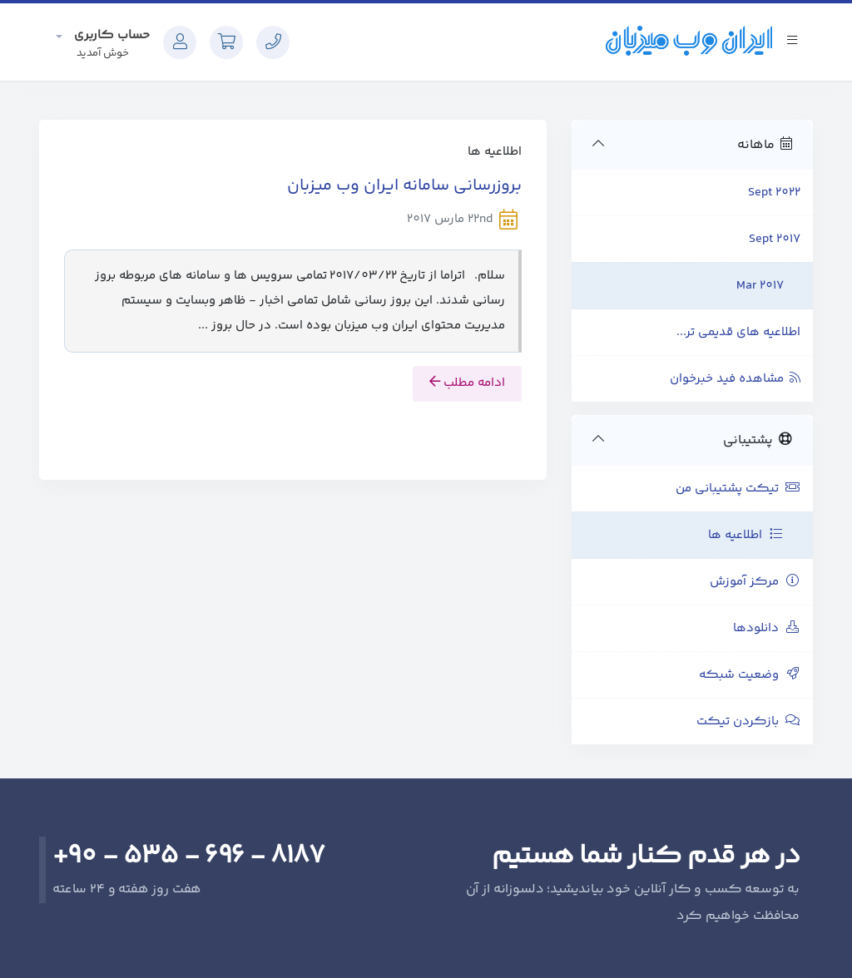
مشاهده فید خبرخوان (735, 378)
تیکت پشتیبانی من (738, 488)
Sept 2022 (774, 192)
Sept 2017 (774, 239)
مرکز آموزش (755, 581)
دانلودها (766, 628)
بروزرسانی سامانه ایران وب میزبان (404, 186)
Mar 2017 (760, 285)
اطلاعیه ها (746, 535)
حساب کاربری (110, 35)
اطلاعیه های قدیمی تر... (738, 332)
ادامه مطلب (467, 383)
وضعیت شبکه (749, 674)
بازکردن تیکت (748, 721)
